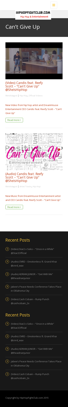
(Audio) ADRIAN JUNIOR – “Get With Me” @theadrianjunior (32, 276)
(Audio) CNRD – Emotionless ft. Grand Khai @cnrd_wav (34, 263)
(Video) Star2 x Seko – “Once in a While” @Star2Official (32, 251)
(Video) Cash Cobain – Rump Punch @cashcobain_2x (30, 301)
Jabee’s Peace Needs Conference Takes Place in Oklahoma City (36, 288)
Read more (14, 120)
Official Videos (35, 95)
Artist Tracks (26, 186)
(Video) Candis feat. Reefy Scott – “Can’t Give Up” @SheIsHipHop (24, 86)
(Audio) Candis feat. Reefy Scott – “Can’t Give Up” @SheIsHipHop (24, 177)
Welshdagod (11, 95)
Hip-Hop (24, 95)
